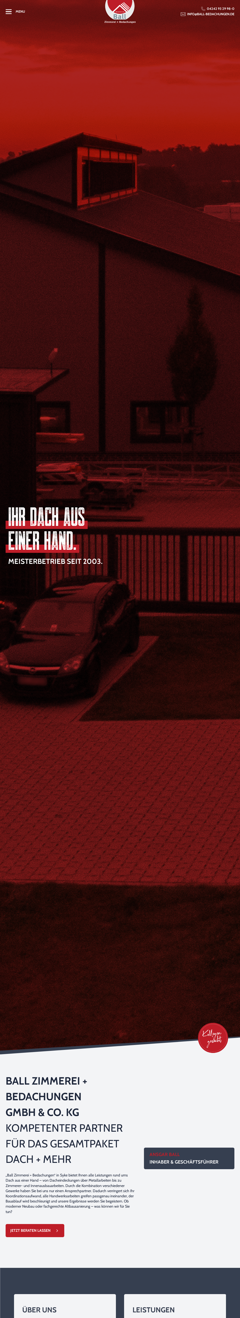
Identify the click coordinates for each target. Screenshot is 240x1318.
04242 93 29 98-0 (220, 9)
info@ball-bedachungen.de (210, 14)
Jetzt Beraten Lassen (30, 1230)
